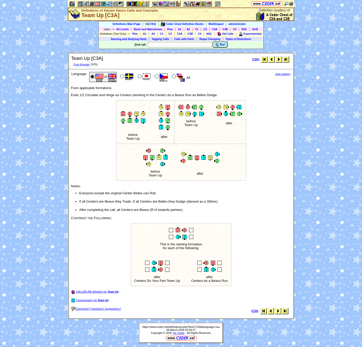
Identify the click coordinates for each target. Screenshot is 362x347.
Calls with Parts (184, 39)
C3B (225, 29)
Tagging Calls (160, 39)
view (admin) (282, 73)
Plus (170, 29)
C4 (235, 29)
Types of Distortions (238, 39)
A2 (188, 29)
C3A (214, 29)
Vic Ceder (179, 332)
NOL (244, 29)
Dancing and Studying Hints (129, 39)
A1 (180, 29)
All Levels (122, 29)
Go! (220, 45)
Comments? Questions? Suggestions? (96, 308)
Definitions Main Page (127, 23)
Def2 (255, 29)
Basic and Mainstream (148, 29)
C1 (197, 29)
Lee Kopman (81, 64)
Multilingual (216, 23)
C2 (205, 29)
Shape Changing (209, 39)
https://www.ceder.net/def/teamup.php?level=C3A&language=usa (180, 326)
